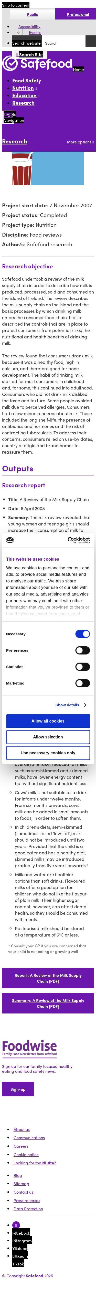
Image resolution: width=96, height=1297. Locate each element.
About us (22, 1129)
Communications (29, 1137)
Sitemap (21, 1183)
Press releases (27, 1200)
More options (80, 142)
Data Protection (28, 1209)
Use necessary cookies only (48, 753)
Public (32, 14)
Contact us (23, 1192)
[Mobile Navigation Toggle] (8, 117)
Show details (67, 705)
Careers (21, 1146)
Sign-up (18, 1089)
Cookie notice (26, 1154)
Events (35, 32)
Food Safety (26, 80)
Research (23, 102)
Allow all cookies (48, 721)
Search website (26, 43)
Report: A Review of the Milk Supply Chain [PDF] (48, 978)
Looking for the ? (35, 1163)
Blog (18, 1175)
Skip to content (15, 5)
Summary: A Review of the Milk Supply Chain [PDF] (48, 1003)
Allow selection (48, 737)
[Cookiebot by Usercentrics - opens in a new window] (68, 540)
